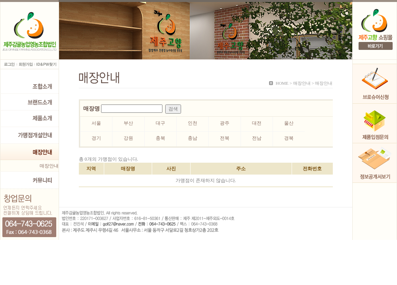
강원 (128, 138)
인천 (192, 123)
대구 (160, 123)
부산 (128, 123)
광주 (224, 123)
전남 (256, 138)
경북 (289, 138)
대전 (256, 123)
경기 (96, 138)
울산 (289, 123)
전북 (224, 138)
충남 (192, 138)
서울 (96, 123)
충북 (160, 138)
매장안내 (49, 166)
